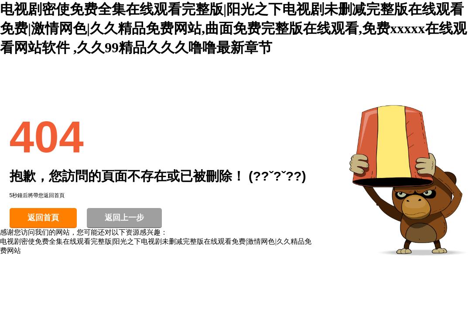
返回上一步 (124, 217)
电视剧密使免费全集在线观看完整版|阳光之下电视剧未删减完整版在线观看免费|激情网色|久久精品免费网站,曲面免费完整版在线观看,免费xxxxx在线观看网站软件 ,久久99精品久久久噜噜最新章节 (233, 28)
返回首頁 (43, 217)
